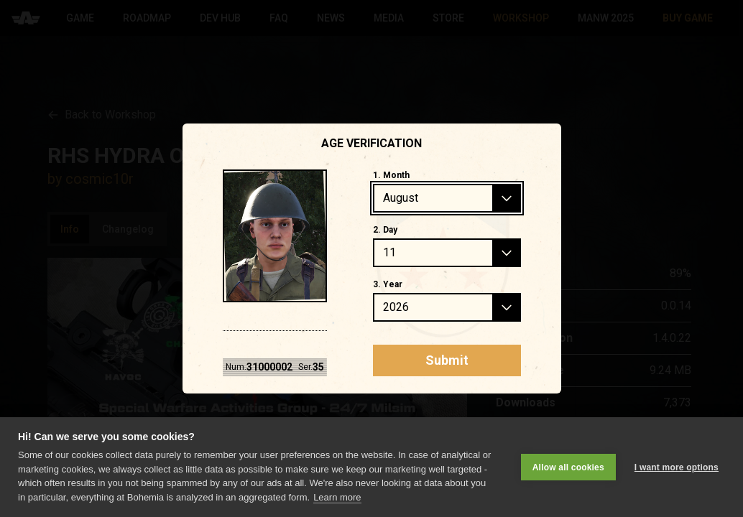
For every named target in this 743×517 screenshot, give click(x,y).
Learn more (337, 497)
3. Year (387, 284)
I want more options (676, 467)
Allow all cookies (568, 467)
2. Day (385, 230)
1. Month (391, 175)
